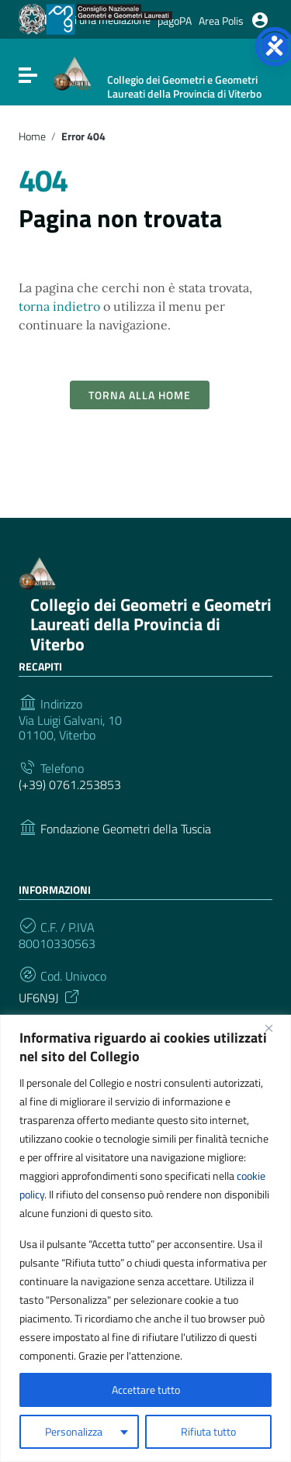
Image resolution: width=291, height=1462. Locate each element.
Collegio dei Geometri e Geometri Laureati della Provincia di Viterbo (151, 624)
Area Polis (221, 20)
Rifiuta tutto (208, 1431)
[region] (145, 1238)
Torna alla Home (139, 395)
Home (32, 136)
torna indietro (59, 306)
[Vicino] (274, 1028)
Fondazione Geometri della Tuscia (125, 829)
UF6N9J (50, 996)
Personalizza (73, 1431)
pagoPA (175, 20)
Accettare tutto (146, 1389)
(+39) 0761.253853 (70, 785)
